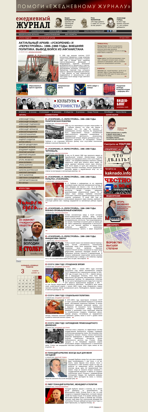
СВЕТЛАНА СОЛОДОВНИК (29, 178)
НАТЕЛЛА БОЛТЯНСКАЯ (28, 170)
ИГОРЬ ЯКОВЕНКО (26, 160)
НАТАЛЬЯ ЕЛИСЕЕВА (35, 52)
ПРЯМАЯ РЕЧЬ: (102, 44)
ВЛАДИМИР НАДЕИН (27, 150)
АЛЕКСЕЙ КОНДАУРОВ (28, 132)
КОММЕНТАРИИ (38, 31)
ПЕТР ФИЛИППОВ (26, 175)
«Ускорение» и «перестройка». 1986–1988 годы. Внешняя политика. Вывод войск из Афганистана (51, 46)
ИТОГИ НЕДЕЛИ (55, 31)
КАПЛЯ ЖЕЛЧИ (73, 31)
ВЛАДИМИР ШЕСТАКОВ (62, 266)
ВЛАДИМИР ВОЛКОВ (27, 147)
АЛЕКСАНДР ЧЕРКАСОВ (28, 129)
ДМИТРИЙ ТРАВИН (61, 357)
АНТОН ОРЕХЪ (25, 142)
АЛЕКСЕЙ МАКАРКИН (27, 134)
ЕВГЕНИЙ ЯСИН (25, 157)
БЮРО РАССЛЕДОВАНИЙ (94, 31)
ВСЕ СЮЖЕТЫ (71, 34)
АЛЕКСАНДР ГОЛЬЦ (27, 119)
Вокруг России (93, 112)
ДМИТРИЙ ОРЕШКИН (27, 155)
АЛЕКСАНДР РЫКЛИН (27, 127)
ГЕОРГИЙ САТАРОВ (26, 152)
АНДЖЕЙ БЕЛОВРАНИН (28, 137)
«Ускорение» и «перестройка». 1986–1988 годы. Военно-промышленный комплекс (70, 209)
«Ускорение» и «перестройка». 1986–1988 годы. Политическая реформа (70, 120)
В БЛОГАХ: (101, 68)
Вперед (97, 407)
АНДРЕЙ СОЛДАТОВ (27, 139)
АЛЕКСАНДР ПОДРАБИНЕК (29, 124)
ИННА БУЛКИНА (25, 162)
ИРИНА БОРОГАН (26, 165)
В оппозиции (44, 112)
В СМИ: (99, 56)
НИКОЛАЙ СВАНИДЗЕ (27, 172)
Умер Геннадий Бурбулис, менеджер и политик (72, 384)
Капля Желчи (121, 112)
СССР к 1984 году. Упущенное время (66, 264)
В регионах (80, 112)
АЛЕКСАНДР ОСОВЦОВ (28, 122)
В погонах (33, 112)
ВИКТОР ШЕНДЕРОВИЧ (28, 144)
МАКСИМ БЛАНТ (25, 167)
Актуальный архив (46, 38)
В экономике (56, 112)
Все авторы (23, 183)
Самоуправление (52, 34)
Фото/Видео (108, 112)
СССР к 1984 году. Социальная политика (68, 296)
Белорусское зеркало (29, 34)
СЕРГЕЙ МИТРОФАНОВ (28, 180)
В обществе (68, 112)
